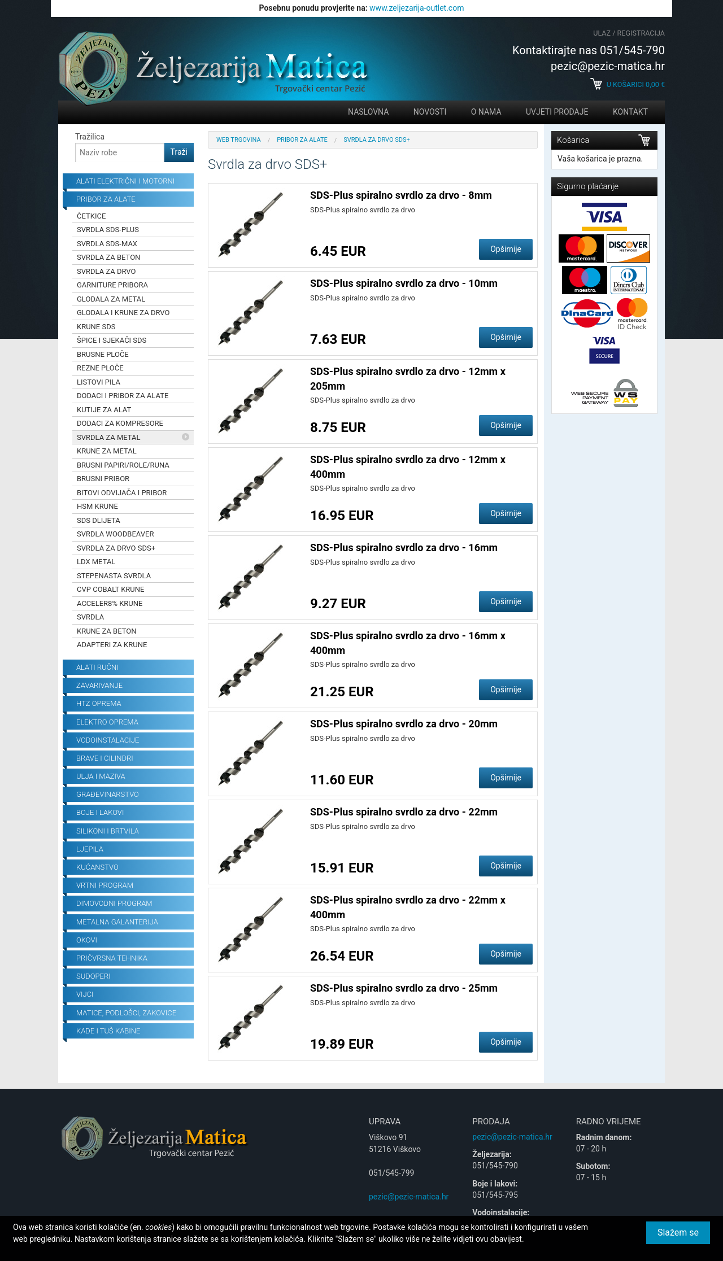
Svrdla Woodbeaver (115, 534)
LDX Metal (96, 561)
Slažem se (678, 1232)
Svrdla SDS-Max (107, 243)
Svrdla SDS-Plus (108, 229)
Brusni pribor (103, 478)
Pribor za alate (302, 139)
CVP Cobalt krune (110, 589)
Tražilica (89, 136)
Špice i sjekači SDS (111, 340)
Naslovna (368, 111)
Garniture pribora (112, 285)
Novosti (429, 111)
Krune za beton (106, 631)
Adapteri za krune (112, 644)
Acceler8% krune (109, 603)
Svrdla (90, 617)
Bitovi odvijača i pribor (122, 492)
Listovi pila (98, 382)
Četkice (91, 216)
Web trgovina (238, 139)
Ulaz (602, 33)
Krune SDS (96, 326)
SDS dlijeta (98, 520)
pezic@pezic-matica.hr (408, 1196)
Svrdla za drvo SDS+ (116, 548)
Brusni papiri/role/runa (123, 465)
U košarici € (627, 84)
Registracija (641, 33)
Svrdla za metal (109, 437)
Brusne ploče (103, 354)
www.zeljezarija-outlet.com (416, 7)
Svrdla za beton (108, 257)
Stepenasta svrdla (114, 575)
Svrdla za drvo (106, 271)
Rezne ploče (100, 368)
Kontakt (630, 111)
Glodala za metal (111, 299)
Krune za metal (107, 451)
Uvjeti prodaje (557, 111)
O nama (486, 111)
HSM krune (97, 506)
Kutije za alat (104, 409)
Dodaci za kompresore (120, 423)
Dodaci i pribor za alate (122, 395)
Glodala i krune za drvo (123, 312)
